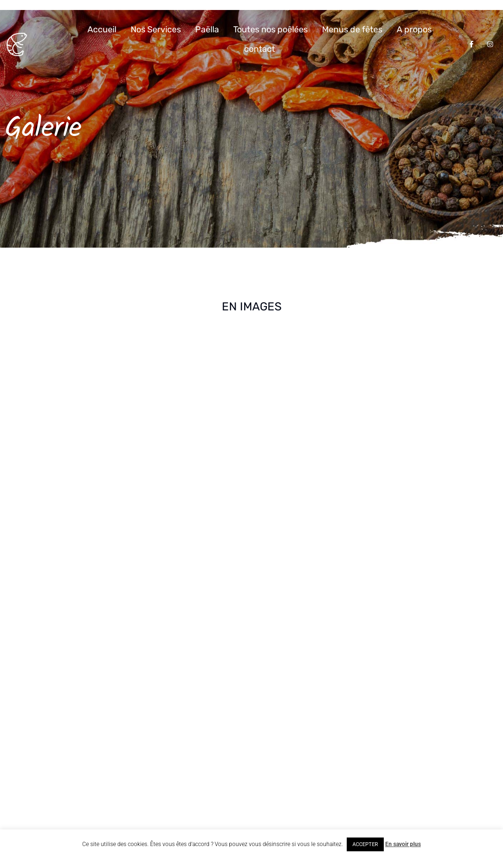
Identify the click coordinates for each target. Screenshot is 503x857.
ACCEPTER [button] (365, 844)
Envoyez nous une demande (195, 766)
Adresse (165, 664)
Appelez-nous (174, 709)
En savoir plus (403, 844)
